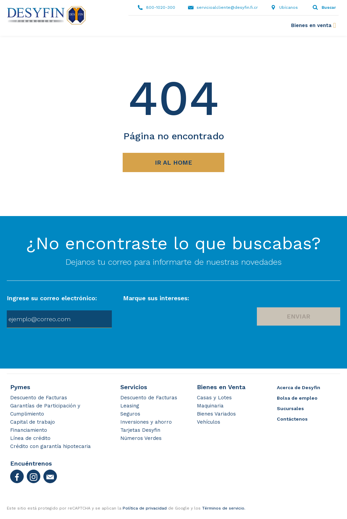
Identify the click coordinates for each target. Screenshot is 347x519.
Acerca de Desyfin (298, 387)
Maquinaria (210, 406)
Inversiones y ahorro (146, 422)
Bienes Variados (216, 414)
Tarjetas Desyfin (140, 430)
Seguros (130, 414)
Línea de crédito (30, 438)
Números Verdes (141, 438)
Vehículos (208, 422)
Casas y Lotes (214, 398)
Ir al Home (173, 162)
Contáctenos (292, 419)
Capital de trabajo (32, 422)
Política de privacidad (145, 508)
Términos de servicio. (223, 508)
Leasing (129, 406)
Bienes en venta (311, 25)
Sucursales (290, 408)
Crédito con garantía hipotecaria (50, 446)
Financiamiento (28, 430)
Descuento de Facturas (38, 398)
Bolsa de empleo (297, 398)
